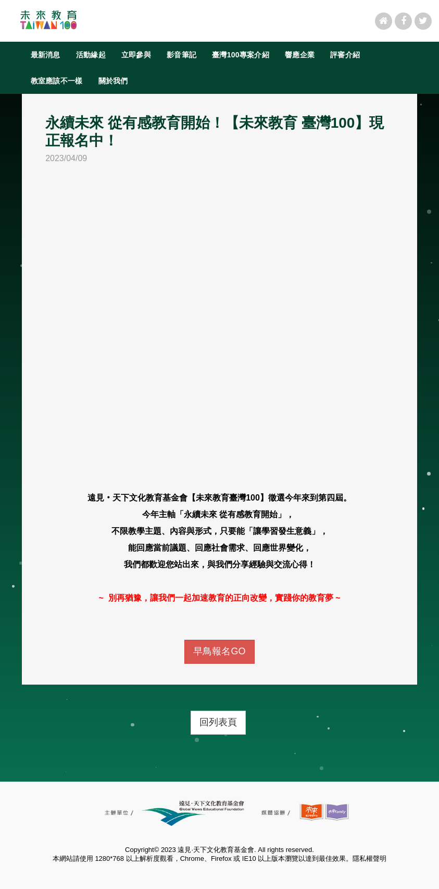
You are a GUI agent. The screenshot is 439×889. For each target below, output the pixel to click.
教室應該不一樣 (57, 81)
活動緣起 (91, 55)
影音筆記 (181, 55)
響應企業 (300, 55)
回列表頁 (218, 722)
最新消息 (45, 55)
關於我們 (113, 81)
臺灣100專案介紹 (240, 55)
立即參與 (136, 55)
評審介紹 (345, 55)
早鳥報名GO (219, 651)
